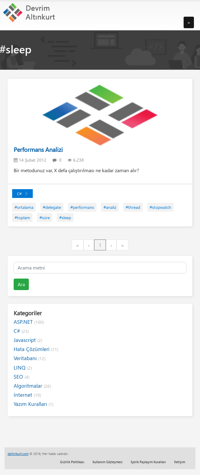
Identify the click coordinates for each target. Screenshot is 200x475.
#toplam (22, 217)
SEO (21, 376)
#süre (44, 217)
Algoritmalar (32, 385)
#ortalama (24, 207)
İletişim (179, 462)
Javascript (28, 340)
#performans (82, 207)
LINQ (23, 367)
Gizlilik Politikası (72, 462)
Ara (21, 284)
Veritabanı (30, 358)
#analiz (109, 207)
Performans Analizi (38, 149)
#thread (133, 207)
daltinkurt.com (18, 453)
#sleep (65, 217)
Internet (27, 394)
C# (22, 193)
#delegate (52, 207)
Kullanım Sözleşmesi (108, 462)
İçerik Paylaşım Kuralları (148, 462)
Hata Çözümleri (36, 349)
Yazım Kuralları (33, 403)
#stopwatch (160, 207)
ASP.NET (29, 321)
